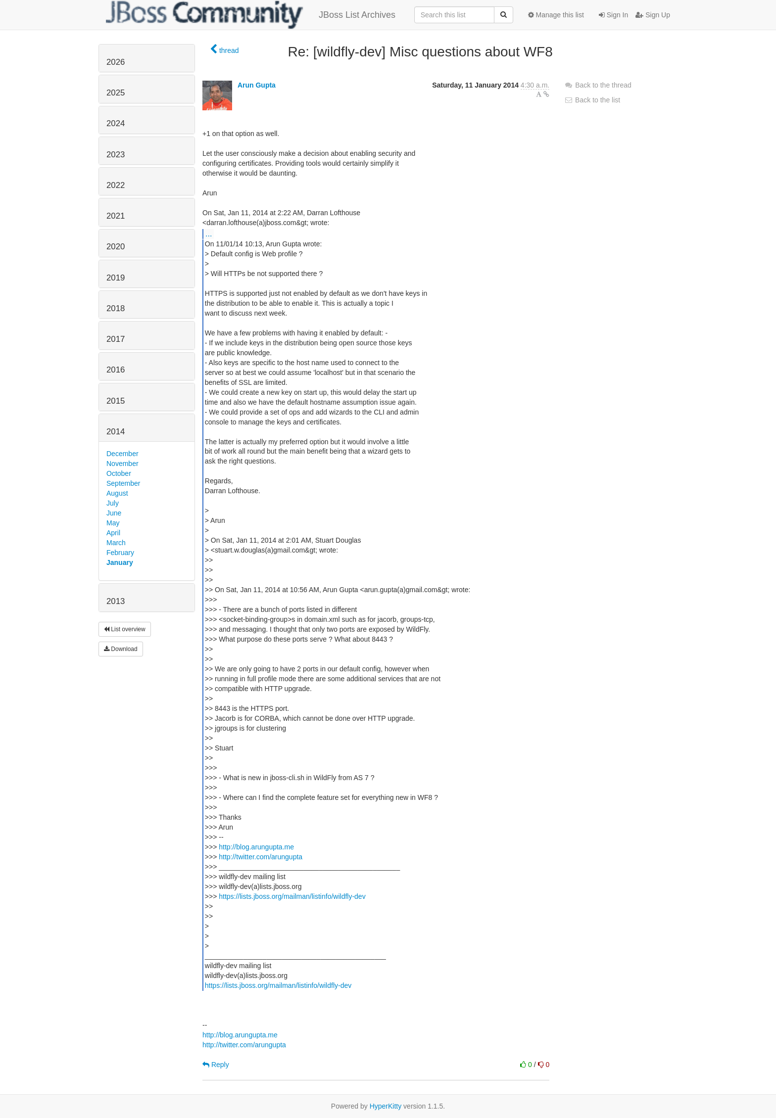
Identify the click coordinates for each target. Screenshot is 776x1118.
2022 (115, 185)
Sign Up (652, 15)
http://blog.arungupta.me (256, 847)
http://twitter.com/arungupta (260, 857)
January (119, 562)
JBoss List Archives (250, 14)
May (112, 523)
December (122, 454)
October (118, 473)
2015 (115, 401)
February (120, 553)
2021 (115, 216)
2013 (115, 601)
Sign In (613, 15)
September (123, 483)
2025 (115, 92)
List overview (125, 629)
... (208, 233)
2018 (115, 308)
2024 (115, 123)
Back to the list (592, 100)
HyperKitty (386, 1106)
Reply (215, 1065)
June (113, 513)
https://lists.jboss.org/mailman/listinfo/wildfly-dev (292, 896)
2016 (115, 369)
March (116, 543)
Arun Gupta (257, 85)
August (117, 493)
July (112, 503)
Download (121, 649)
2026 (115, 62)
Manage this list (556, 15)
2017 (115, 339)
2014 (115, 431)
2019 (115, 277)
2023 (115, 154)
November (122, 463)
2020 (115, 246)
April (113, 533)
